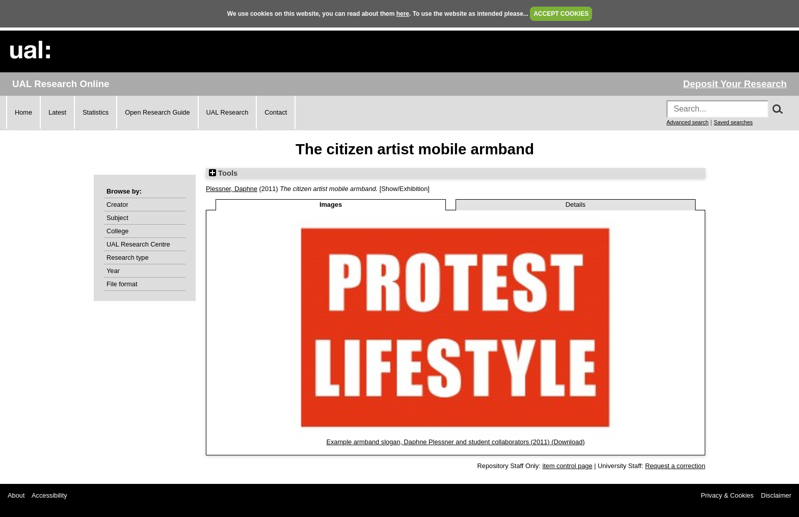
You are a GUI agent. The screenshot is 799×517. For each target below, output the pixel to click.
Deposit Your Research (735, 83)
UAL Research (227, 112)
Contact (275, 112)
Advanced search (687, 122)
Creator (117, 204)
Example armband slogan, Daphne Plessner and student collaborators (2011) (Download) (455, 442)
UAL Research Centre (138, 244)
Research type (127, 257)
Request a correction (675, 466)
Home (23, 112)
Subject (117, 218)
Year (113, 271)
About (16, 495)
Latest (57, 112)
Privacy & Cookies (727, 495)
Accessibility (49, 495)
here (402, 13)
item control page (567, 466)
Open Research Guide (157, 112)
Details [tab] (575, 204)
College (117, 231)
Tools (223, 173)
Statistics (96, 112)
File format (121, 284)
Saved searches (733, 122)
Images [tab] (330, 204)
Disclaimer (776, 495)
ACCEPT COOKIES (561, 13)
